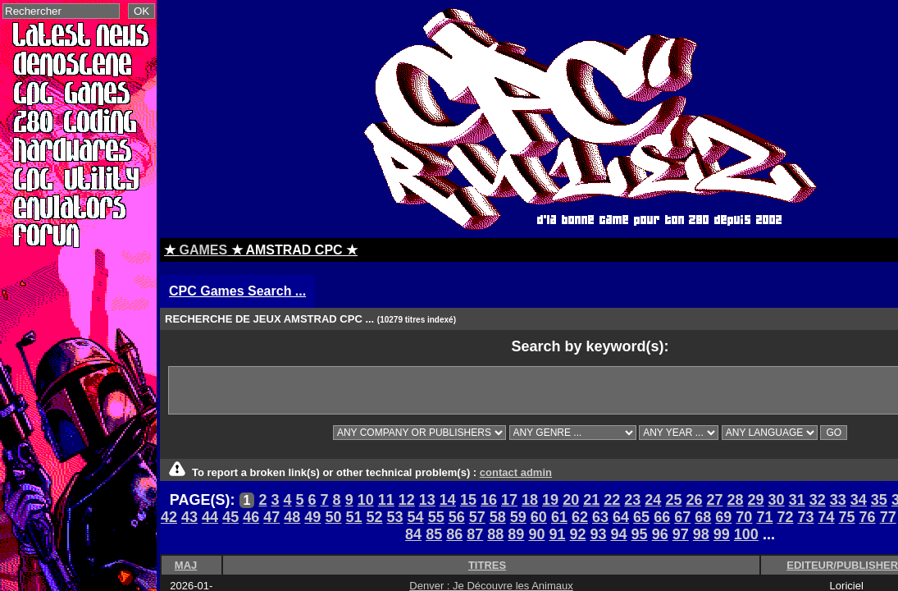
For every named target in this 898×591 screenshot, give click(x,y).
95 (639, 534)
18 (530, 500)
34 (858, 500)
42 (169, 517)
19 (550, 500)
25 (673, 500)
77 (888, 517)
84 (413, 534)
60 (539, 517)
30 (776, 500)
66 (662, 517)
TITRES (487, 565)
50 (333, 517)
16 (489, 500)
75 (847, 517)
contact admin (516, 472)
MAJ (186, 565)
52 (374, 517)
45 (230, 517)
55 (436, 517)
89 (516, 534)
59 (518, 517)
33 (838, 500)
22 (612, 500)
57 (477, 517)
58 (498, 517)
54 (416, 517)
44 (210, 517)
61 (559, 517)
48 (292, 517)
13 (427, 500)
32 (817, 500)
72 (785, 517)
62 (580, 517)
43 (189, 517)
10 (366, 500)
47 (271, 517)
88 (495, 534)
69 (723, 517)
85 (434, 534)
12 (407, 500)
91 (557, 534)
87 (475, 534)
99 (721, 534)
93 (598, 534)
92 (577, 534)
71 (764, 517)
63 (600, 517)
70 (744, 517)
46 (251, 517)
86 (454, 534)
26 (694, 500)
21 (591, 500)
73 (805, 517)
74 (826, 517)
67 (682, 517)
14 (448, 500)
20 (571, 500)
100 (746, 534)
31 (797, 500)
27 (714, 500)
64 (621, 517)
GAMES (203, 250)
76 (867, 517)
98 (701, 534)
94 (619, 534)
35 (879, 500)
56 (457, 517)
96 (660, 534)
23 (632, 500)
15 (468, 500)
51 (353, 517)
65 (641, 517)
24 (653, 500)
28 (735, 500)
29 (756, 500)
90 (536, 534)
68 (703, 517)
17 (509, 500)
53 (395, 517)
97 (680, 534)
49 (312, 517)
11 (386, 500)
